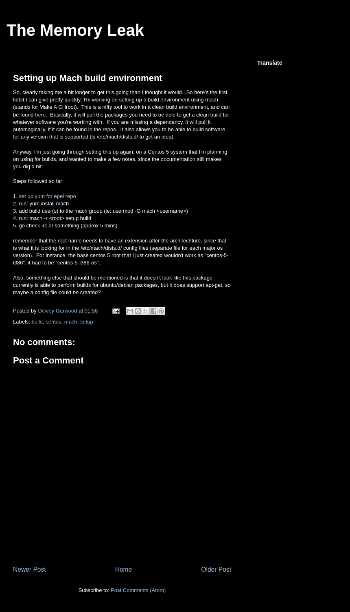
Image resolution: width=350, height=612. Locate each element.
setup (86, 322)
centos (53, 322)
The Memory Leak (75, 30)
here (40, 115)
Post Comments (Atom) (138, 590)
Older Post (216, 569)
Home (123, 569)
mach (70, 322)
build (37, 322)
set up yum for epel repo (47, 196)
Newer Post (29, 569)
